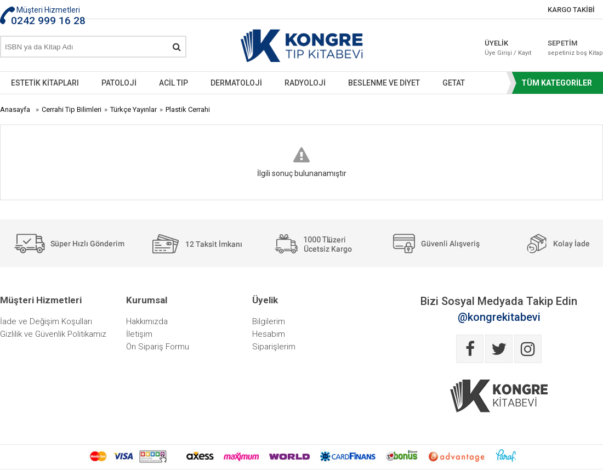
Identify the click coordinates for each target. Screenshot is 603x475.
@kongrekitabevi (499, 317)
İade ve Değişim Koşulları (46, 321)
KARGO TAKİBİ (571, 9)
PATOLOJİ (118, 82)
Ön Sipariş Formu (157, 347)
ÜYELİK (508, 47)
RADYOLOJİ (305, 82)
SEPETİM (575, 47)
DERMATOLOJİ (236, 82)
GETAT (453, 82)
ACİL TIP (173, 82)
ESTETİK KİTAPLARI (45, 82)
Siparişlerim (273, 347)
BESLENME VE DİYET (384, 82)
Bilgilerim (268, 321)
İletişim (139, 334)
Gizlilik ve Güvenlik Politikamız (53, 334)
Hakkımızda (147, 321)
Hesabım (268, 334)
